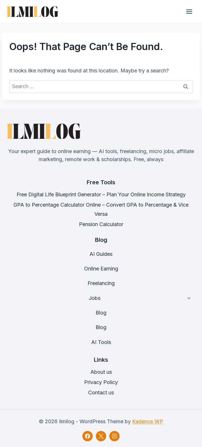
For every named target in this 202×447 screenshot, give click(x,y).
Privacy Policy (101, 382)
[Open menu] (189, 11)
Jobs (94, 298)
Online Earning (101, 269)
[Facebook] (87, 436)
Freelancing (101, 283)
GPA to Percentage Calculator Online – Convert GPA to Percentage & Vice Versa (101, 209)
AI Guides (101, 254)
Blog (101, 313)
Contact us (101, 392)
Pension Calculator (101, 224)
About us (101, 372)
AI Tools (101, 342)
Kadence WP (147, 421)
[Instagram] (114, 436)
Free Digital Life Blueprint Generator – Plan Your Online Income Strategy (101, 194)
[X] (101, 436)
